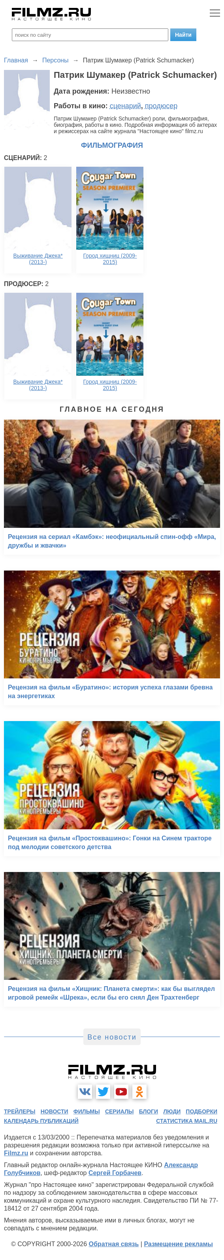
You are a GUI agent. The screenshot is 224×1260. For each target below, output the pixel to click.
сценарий (125, 106)
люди (172, 1111)
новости (54, 1111)
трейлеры (20, 1111)
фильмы (86, 1111)
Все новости (112, 1037)
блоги (148, 1111)
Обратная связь (114, 1244)
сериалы (119, 1111)
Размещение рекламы (178, 1244)
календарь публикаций (41, 1121)
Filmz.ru (16, 1153)
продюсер (161, 106)
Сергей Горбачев (114, 1173)
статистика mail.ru (186, 1121)
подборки (201, 1111)
